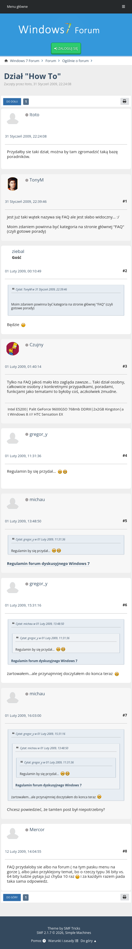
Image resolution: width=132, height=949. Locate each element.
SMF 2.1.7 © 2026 (50, 932)
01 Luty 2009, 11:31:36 (23, 456)
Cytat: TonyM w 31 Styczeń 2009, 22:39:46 (42, 290)
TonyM (37, 180)
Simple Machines (78, 932)
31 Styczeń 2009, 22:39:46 (26, 202)
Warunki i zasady (63, 941)
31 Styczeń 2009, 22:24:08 (26, 136)
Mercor (37, 830)
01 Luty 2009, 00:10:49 (23, 271)
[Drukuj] (124, 101)
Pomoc (38, 941)
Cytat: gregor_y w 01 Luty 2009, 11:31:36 (41, 540)
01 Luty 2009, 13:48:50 (23, 521)
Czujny (37, 345)
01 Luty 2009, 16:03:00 (23, 715)
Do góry (12, 897)
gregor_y (39, 434)
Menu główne (17, 6)
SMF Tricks (72, 928)
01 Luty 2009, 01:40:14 (23, 367)
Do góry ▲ (89, 941)
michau (37, 500)
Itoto (35, 115)
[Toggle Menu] (123, 6)
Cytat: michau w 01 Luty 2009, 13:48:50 (40, 624)
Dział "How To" (33, 76)
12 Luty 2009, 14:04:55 (23, 851)
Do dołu (12, 102)
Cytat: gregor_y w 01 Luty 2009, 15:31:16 (41, 734)
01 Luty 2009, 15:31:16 (23, 606)
